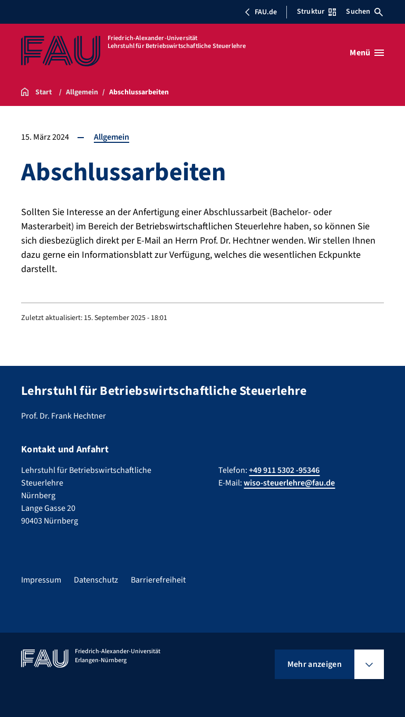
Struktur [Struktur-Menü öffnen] (316, 11)
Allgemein (111, 137)
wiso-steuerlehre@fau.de (289, 483)
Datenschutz (96, 580)
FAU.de (260, 12)
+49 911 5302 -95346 (284, 470)
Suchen (364, 11)
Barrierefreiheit (158, 580)
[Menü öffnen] (367, 52)
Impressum (41, 580)
